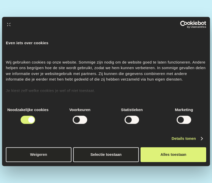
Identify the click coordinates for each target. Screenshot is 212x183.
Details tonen (184, 138)
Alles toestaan (173, 154)
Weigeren (38, 154)
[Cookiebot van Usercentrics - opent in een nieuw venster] (184, 24)
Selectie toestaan (106, 154)
